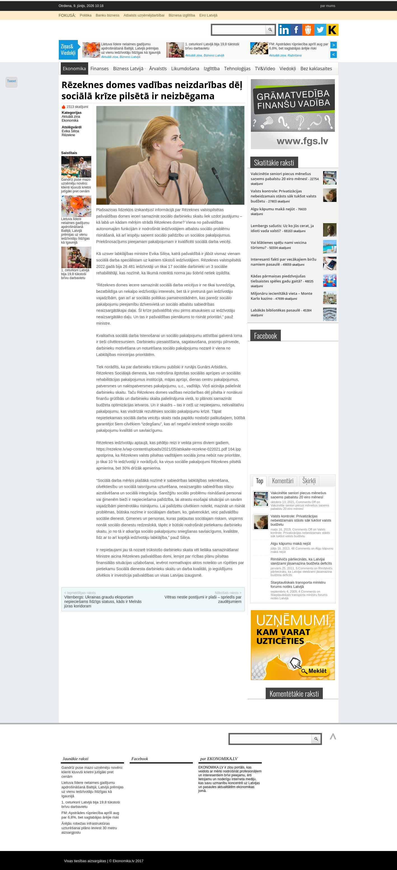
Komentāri (282, 480)
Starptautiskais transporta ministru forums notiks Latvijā (298, 584)
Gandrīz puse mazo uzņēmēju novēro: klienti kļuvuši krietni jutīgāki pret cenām (76, 185)
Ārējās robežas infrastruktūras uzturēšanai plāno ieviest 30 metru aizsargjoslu (89, 827)
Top (259, 480)
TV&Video (265, 68)
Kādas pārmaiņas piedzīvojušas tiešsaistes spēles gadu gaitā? (278, 279)
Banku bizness (108, 15)
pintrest (308, 30)
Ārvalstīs (158, 68)
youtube (332, 30)
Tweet (11, 81)
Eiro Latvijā (208, 15)
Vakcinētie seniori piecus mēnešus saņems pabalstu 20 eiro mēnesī (281, 176)
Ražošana (295, 55)
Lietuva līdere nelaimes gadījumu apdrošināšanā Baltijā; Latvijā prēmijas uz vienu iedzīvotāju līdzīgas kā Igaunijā (130, 48)
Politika (86, 15)
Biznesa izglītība (182, 15)
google (284, 30)
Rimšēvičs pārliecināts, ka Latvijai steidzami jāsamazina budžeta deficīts (301, 561)
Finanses (99, 68)
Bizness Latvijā (130, 56)
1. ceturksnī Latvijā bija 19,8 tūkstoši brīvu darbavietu (75, 274)
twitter (320, 30)
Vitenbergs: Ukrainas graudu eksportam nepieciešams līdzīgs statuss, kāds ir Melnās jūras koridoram (103, 601)
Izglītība (212, 68)
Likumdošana (185, 68)
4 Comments (299, 595)
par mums (327, 6)
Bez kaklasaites (316, 68)
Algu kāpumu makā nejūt (273, 208)
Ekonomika (74, 68)
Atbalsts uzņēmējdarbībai (143, 15)
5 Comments (302, 572)
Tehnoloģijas (237, 68)
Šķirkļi (309, 480)
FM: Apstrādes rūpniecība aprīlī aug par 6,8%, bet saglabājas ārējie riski (298, 46)
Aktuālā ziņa (109, 56)
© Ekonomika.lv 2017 (126, 861)
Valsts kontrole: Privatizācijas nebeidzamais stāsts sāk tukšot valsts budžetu (284, 196)
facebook (296, 30)
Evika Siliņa (70, 131)
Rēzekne (68, 135)
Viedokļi (288, 68)
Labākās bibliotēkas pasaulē (275, 310)
